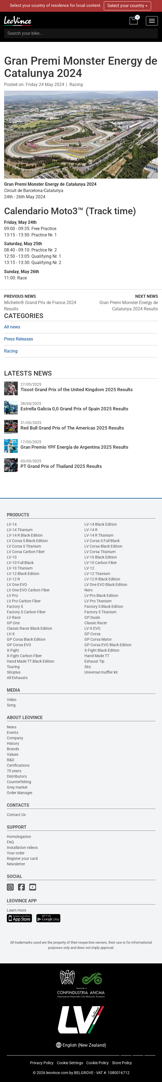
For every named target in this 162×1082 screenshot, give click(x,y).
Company (15, 738)
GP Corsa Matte (97, 639)
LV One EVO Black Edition (105, 584)
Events (12, 732)
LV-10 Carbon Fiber (100, 562)
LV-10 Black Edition (100, 557)
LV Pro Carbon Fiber (24, 601)
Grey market (17, 787)
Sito (87, 667)
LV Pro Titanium (97, 601)
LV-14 (12, 524)
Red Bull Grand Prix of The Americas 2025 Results (72, 428)
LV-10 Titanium (20, 568)
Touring (13, 667)
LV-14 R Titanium (98, 535)
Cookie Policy (97, 1063)
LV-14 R (91, 530)
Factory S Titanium (100, 612)
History (13, 743)
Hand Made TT (96, 656)
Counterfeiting (19, 782)
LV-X (11, 634)
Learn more (16, 910)
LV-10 (12, 557)
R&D (10, 760)
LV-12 (89, 568)
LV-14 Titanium (20, 530)
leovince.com (57, 1072)
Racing (76, 84)
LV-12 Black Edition (23, 573)
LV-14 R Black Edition (25, 535)
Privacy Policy (42, 1063)
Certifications (18, 765)
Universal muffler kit (101, 672)
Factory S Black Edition (103, 606)
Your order (16, 853)
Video (11, 699)
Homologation (19, 836)
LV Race (13, 617)
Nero (88, 590)
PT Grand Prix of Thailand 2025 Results (61, 466)
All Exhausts (17, 677)
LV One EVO (17, 584)
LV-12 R (13, 579)
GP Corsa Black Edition (26, 639)
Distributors (17, 776)
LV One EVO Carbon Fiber (28, 590)
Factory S (15, 606)
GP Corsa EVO (19, 645)
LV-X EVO (92, 628)
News (11, 727)
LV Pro (12, 595)
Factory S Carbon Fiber (26, 612)
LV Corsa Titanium (100, 551)
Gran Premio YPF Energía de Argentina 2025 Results (74, 447)
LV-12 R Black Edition (102, 579)
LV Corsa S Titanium (24, 546)
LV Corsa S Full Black (102, 541)
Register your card (22, 858)
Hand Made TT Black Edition (30, 661)
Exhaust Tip (94, 661)
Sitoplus (13, 672)
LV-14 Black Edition (100, 524)
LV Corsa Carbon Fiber (26, 551)
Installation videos (22, 847)
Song (11, 705)
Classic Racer (95, 623)
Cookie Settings (70, 1063)
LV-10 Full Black (20, 562)
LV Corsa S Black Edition (27, 541)
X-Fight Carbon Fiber (24, 656)
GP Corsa (92, 634)
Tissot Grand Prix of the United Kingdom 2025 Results (76, 389)
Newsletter (16, 864)
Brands (13, 749)
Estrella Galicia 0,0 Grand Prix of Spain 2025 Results (74, 408)
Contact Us (16, 814)
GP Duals (92, 617)
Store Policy (122, 1063)
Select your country (127, 5)
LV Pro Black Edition (101, 595)
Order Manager (20, 793)
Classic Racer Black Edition (29, 628)
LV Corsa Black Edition (103, 546)
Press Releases (18, 339)
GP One (13, 623)
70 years (14, 771)
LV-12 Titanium (97, 573)
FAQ (10, 842)
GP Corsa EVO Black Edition (107, 645)
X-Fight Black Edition (101, 650)
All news (12, 327)
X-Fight (13, 650)
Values (12, 754)
